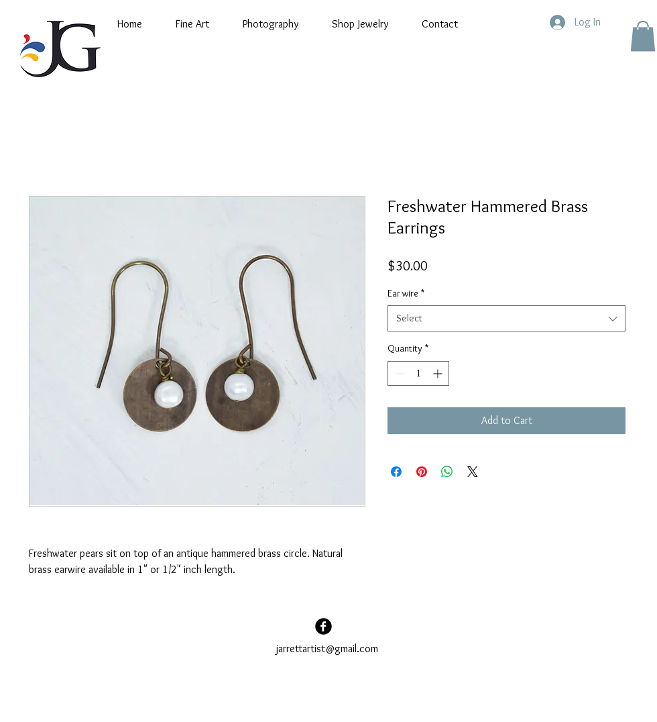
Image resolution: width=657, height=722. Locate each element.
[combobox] (506, 318)
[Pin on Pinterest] (422, 472)
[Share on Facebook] (396, 472)
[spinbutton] (418, 373)
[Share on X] (473, 472)
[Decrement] (398, 373)
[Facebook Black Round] (323, 626)
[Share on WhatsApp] (447, 472)
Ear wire (405, 293)
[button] (192, 24)
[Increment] (438, 373)
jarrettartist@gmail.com (327, 648)
